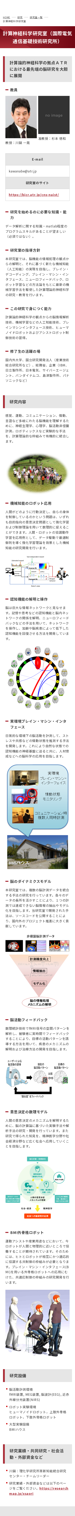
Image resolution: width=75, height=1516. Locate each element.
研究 (20, 17)
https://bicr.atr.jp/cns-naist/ (34, 194)
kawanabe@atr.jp (23, 171)
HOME (6, 17)
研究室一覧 (36, 17)
